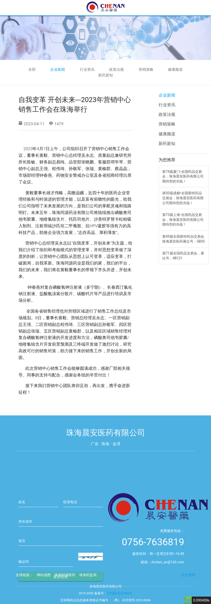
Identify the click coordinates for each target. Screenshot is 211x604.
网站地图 (44, 579)
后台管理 (188, 579)
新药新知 (105, 75)
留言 (21, 555)
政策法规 (116, 69)
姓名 (21, 516)
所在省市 (25, 535)
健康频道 (175, 69)
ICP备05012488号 (119, 598)
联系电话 (70, 516)
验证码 (23, 576)
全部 (32, 69)
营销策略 (146, 69)
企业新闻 (57, 69)
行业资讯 (87, 69)
